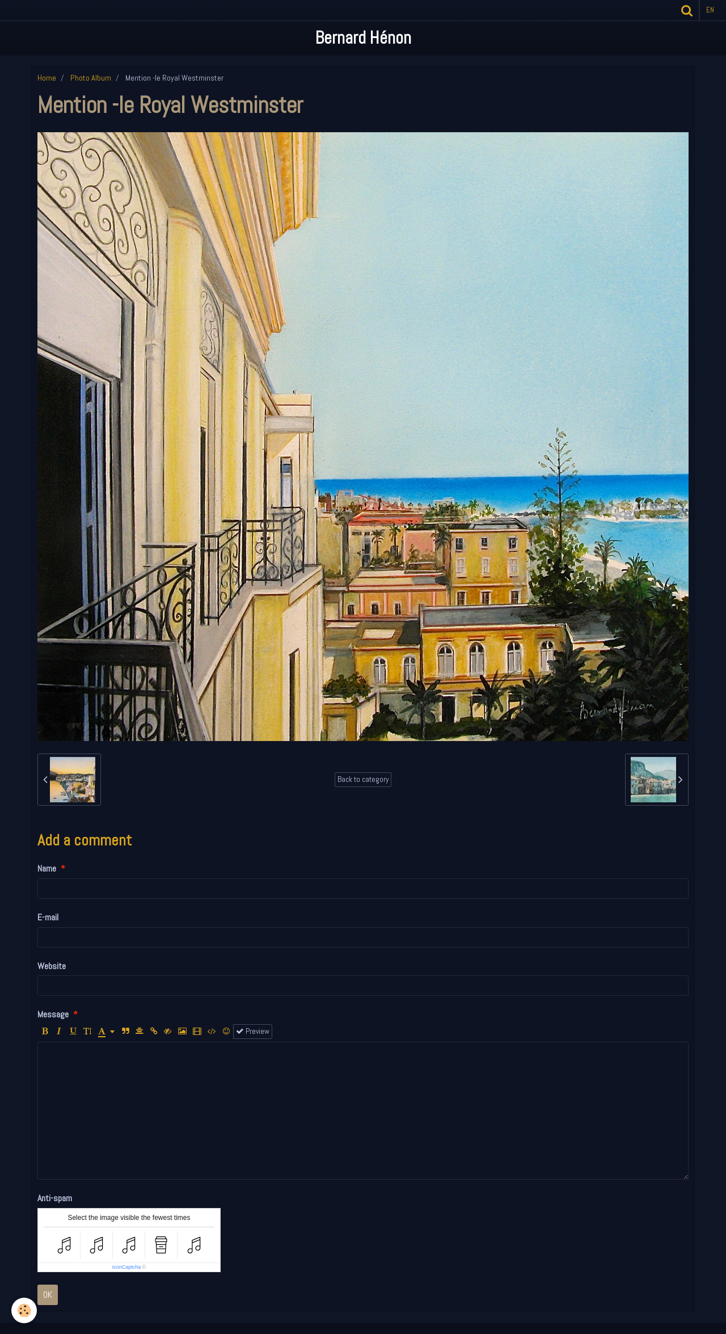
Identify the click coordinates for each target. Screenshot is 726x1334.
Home (46, 78)
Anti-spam (54, 1198)
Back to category (363, 779)
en (710, 10)
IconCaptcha (126, 1267)
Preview (252, 1031)
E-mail (47, 917)
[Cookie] (24, 1310)
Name (46, 868)
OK (47, 1295)
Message (53, 1014)
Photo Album (90, 78)
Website (51, 966)
